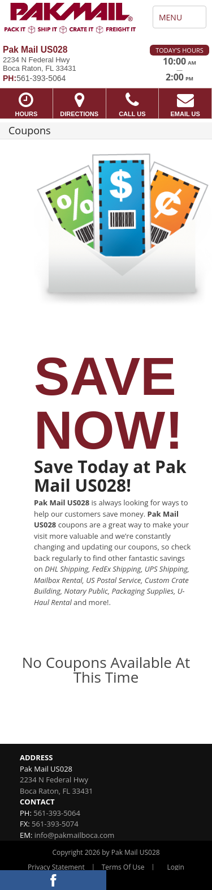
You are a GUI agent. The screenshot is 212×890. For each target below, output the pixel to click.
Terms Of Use (123, 867)
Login (175, 867)
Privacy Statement (56, 867)
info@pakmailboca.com (74, 835)
